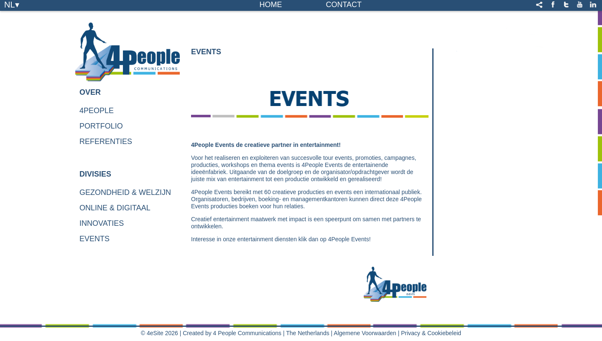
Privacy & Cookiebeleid (431, 333)
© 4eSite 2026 (159, 333)
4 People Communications (247, 333)
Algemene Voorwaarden (365, 333)
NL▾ (11, 4)
